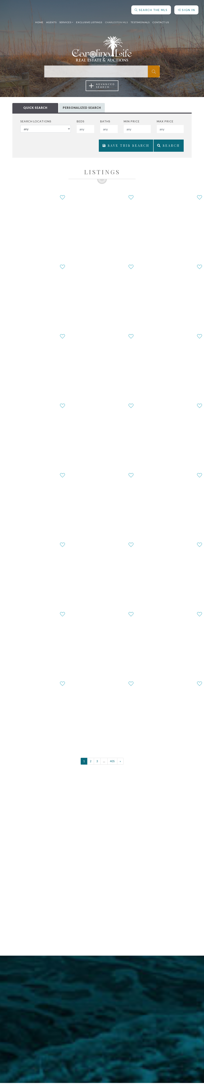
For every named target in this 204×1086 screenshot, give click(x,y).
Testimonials (140, 20)
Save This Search (121, 147)
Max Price (165, 121)
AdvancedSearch (102, 86)
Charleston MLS (116, 20)
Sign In (186, 8)
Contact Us (160, 20)
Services (66, 20)
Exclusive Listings (89, 20)
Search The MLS (150, 8)
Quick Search (35, 108)
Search (167, 147)
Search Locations (35, 121)
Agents (51, 20)
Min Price (132, 121)
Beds (80, 121)
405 (112, 764)
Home (39, 20)
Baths (105, 121)
